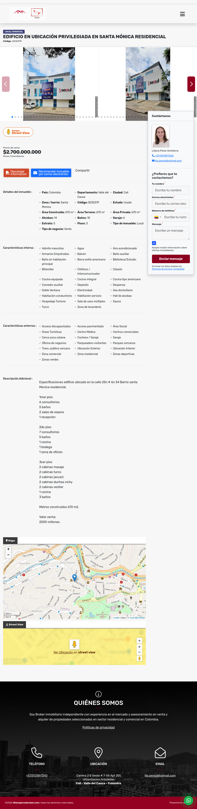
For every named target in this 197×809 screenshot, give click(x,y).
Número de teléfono (164, 210)
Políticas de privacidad (99, 727)
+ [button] (8, 549)
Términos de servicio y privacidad (168, 269)
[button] (12, 117)
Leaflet (116, 618)
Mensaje (157, 223)
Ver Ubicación (63, 652)
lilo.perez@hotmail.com (168, 160)
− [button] (8, 555)
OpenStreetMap (137, 618)
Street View (18, 132)
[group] (49, 84)
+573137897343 (164, 155)
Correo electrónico (163, 197)
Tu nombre (158, 183)
